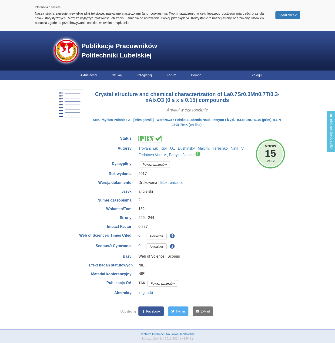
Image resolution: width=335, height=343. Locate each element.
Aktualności (88, 75)
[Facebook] (151, 311)
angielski (145, 293)
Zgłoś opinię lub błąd (331, 131)
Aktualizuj (157, 236)
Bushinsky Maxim (193, 148)
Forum (171, 75)
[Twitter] (178, 311)
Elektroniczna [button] (171, 183)
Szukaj (117, 75)
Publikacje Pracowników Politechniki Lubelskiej (119, 50)
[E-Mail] (203, 311)
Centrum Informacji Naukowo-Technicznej (167, 334)
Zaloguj (257, 75)
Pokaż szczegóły (155, 164)
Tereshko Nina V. (229, 148)
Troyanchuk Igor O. (156, 148)
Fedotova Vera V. (152, 155)
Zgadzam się (287, 15)
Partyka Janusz (181, 155)
